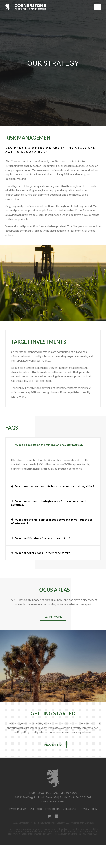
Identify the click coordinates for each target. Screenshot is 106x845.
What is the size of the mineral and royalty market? (49, 444)
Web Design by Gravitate (82, 823)
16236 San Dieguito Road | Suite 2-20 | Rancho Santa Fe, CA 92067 (53, 797)
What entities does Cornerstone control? (43, 538)
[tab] (53, 445)
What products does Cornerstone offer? (42, 552)
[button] (97, 7)
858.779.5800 (57, 801)
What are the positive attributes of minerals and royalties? (54, 486)
